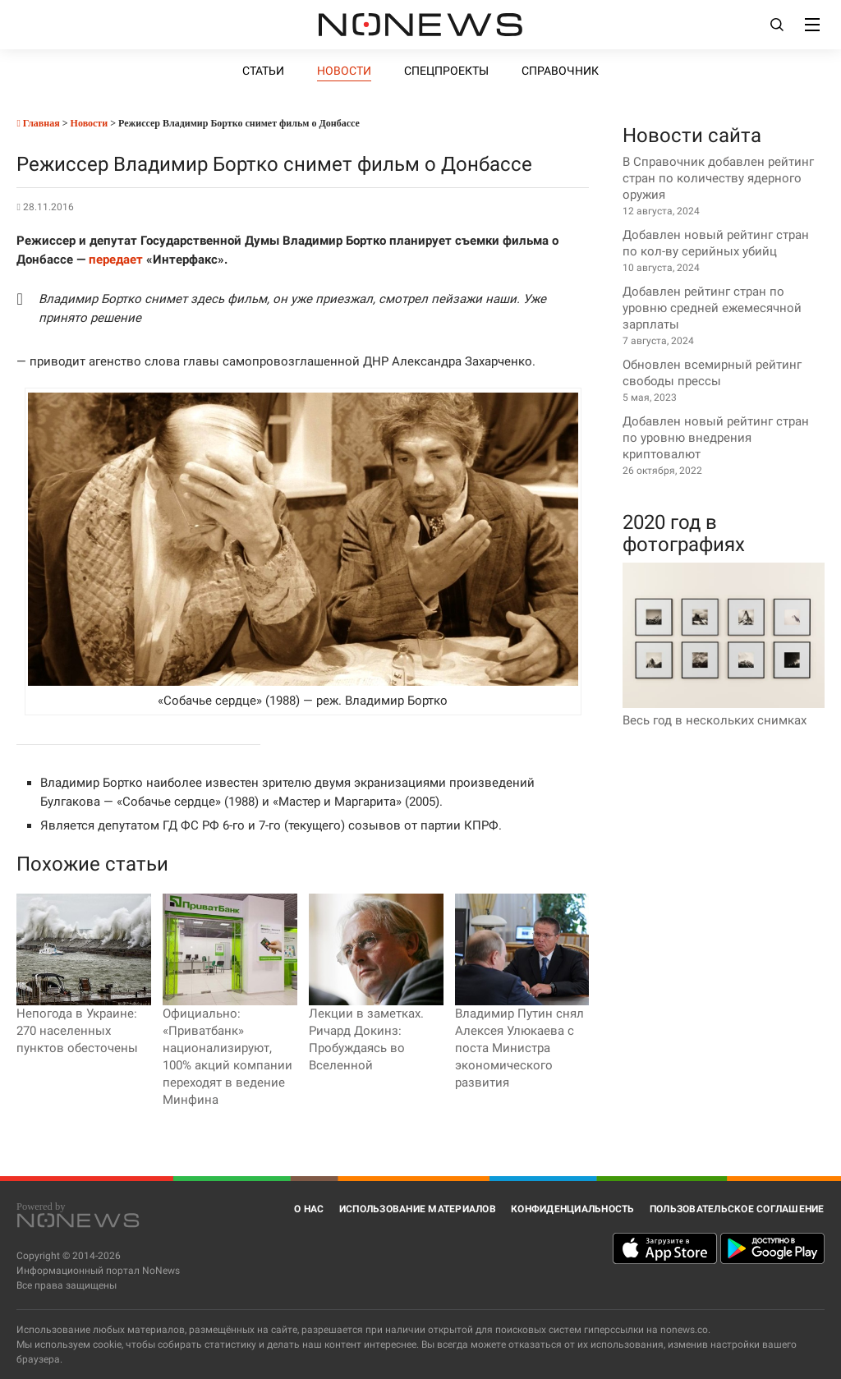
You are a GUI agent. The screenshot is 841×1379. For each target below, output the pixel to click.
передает (116, 259)
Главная (37, 123)
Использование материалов (417, 1209)
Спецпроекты (446, 70)
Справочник (560, 70)
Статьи (263, 70)
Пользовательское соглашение (737, 1209)
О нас (309, 1209)
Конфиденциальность (573, 1209)
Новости (344, 70)
